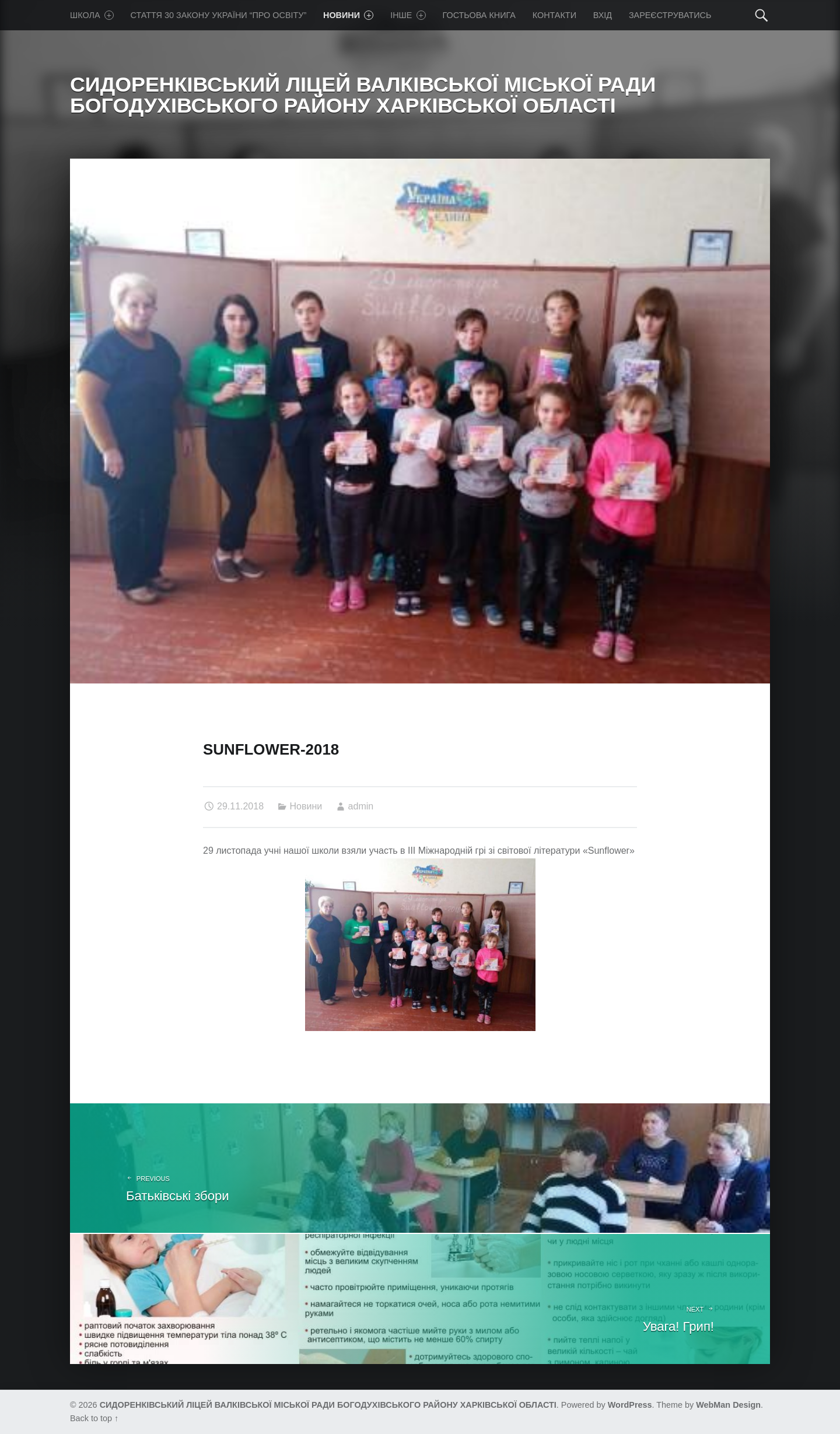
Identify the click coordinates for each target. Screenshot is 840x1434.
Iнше (408, 15)
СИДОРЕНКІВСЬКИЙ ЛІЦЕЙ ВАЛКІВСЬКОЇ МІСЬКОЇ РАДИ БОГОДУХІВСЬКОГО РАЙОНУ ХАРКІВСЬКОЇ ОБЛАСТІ (328, 1405)
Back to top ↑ (94, 1418)
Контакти (554, 15)
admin (361, 806)
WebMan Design (728, 1405)
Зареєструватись (670, 15)
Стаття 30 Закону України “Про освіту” (219, 15)
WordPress (630, 1405)
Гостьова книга (478, 15)
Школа (92, 15)
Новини (348, 15)
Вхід (602, 15)
